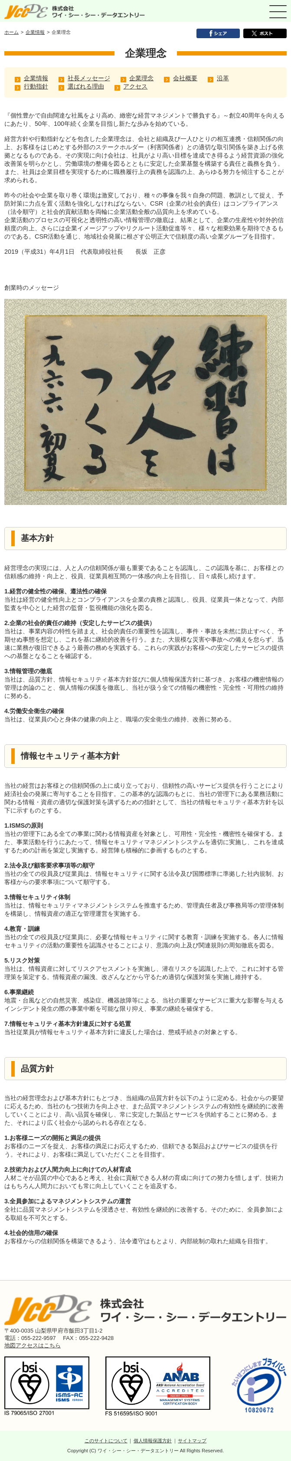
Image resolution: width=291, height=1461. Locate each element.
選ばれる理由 (86, 86)
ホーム (11, 32)
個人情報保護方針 (153, 1440)
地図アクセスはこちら (32, 1345)
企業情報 (35, 32)
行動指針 (36, 86)
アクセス (135, 86)
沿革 (223, 78)
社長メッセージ (89, 78)
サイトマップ (192, 1440)
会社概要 (185, 78)
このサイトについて (106, 1440)
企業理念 (141, 78)
